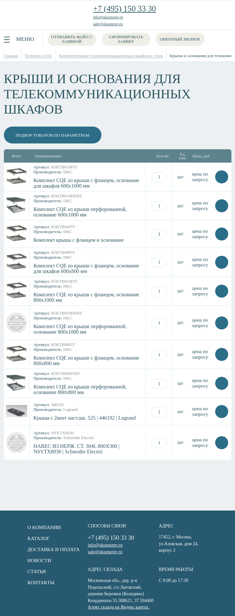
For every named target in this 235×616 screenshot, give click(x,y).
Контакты (29, 582)
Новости (28, 560)
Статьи (25, 571)
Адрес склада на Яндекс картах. (109, 605)
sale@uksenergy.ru (108, 24)
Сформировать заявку (128, 39)
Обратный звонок (182, 39)
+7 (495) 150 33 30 (124, 8)
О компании (33, 527)
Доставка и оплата (42, 549)
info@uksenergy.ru (108, 17)
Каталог (27, 538)
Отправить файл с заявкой (72, 39)
